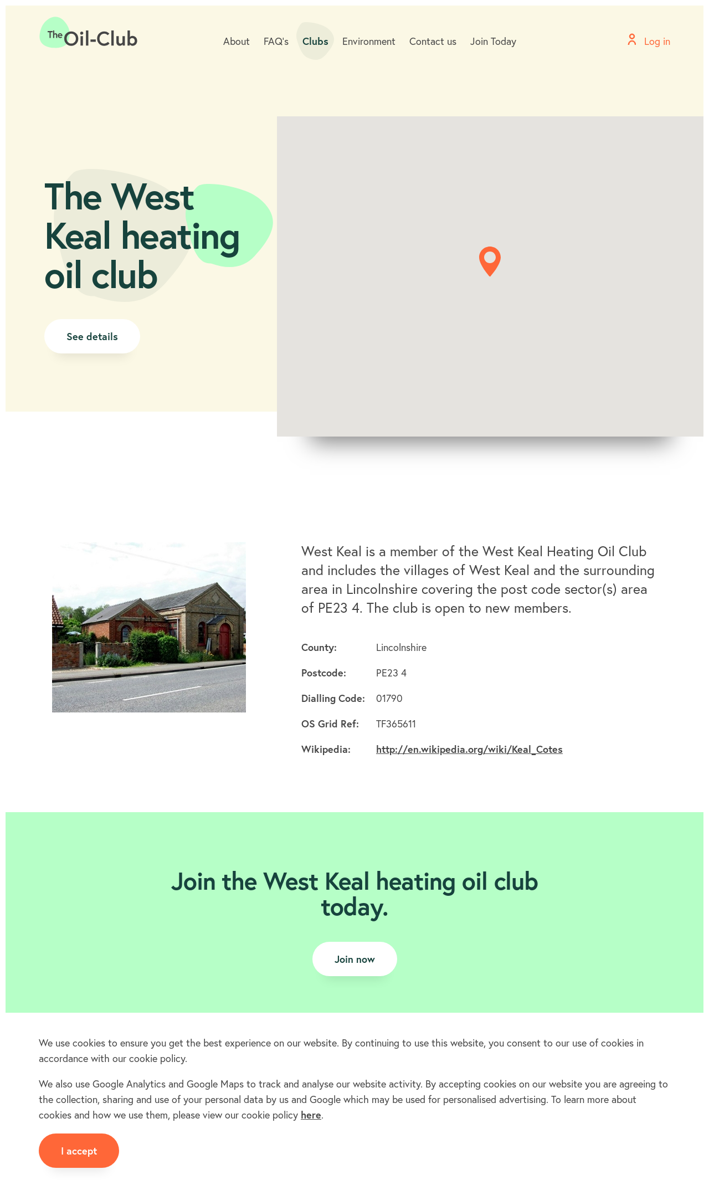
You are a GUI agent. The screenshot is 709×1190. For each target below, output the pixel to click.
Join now (355, 959)
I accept (79, 1150)
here (311, 1114)
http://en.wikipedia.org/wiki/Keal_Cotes (469, 749)
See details (92, 336)
